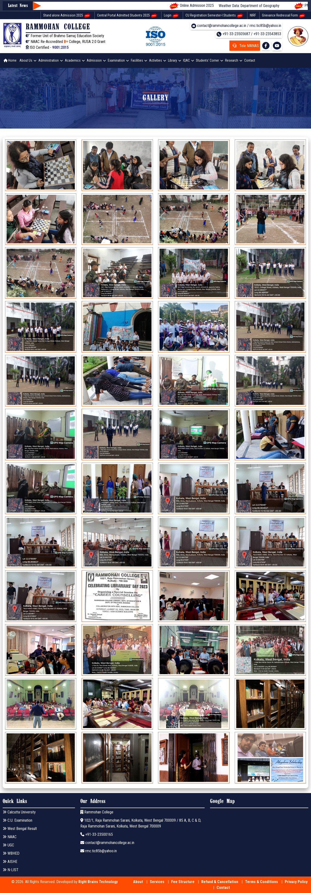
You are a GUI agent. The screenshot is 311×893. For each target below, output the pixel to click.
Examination (116, 60)
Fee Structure (182, 881)
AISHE (10, 861)
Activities (155, 60)
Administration (48, 60)
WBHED (11, 853)
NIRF (253, 15)
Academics (73, 60)
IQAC (186, 60)
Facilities (137, 60)
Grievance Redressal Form (284, 15)
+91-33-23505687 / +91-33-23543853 (249, 34)
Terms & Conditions (261, 881)
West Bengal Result (20, 828)
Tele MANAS (245, 45)
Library (172, 60)
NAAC (10, 837)
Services (157, 881)
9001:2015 (60, 47)
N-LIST (10, 870)
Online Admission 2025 (198, 5)
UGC (8, 845)
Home (10, 60)
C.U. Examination (17, 820)
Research (231, 60)
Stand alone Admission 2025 (67, 15)
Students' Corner (207, 60)
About (138, 881)
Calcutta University (19, 812)
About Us (25, 60)
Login (171, 15)
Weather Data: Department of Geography (262, 5)
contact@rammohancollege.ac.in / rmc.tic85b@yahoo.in (236, 25)
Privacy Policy (296, 881)
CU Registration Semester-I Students (214, 15)
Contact (249, 60)
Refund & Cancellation (219, 881)
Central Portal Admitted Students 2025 (127, 15)
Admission (94, 60)
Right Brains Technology (98, 881)
